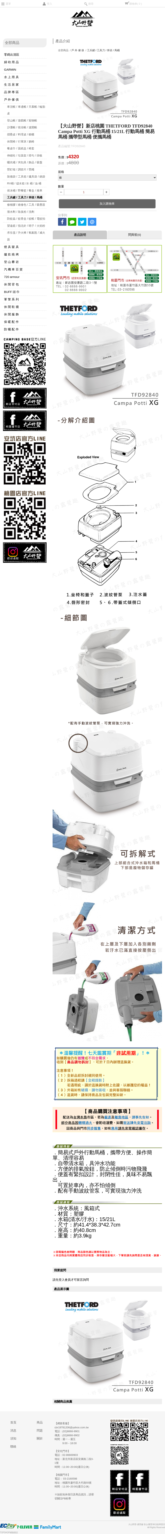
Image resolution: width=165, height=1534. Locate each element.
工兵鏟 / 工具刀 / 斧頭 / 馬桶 (24, 197)
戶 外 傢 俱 (11, 99)
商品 (40, 1422)
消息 (13, 1430)
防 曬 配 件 (11, 329)
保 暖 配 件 (11, 321)
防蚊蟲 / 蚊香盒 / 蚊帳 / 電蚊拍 (26, 218)
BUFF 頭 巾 (12, 292)
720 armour (12, 277)
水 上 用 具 (11, 77)
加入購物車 (107, 203)
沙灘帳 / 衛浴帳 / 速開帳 (22, 127)
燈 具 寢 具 (11, 247)
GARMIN (10, 69)
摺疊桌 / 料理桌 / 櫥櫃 (20, 134)
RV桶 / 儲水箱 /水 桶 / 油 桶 (24, 183)
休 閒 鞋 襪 (11, 307)
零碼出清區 (11, 54)
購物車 (135, 3)
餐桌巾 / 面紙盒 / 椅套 (20, 148)
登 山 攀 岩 (11, 262)
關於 (40, 1438)
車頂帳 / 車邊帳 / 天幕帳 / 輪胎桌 (26, 110)
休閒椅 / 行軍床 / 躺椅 (20, 141)
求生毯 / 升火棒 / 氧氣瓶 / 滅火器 (26, 236)
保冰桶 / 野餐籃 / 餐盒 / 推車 (24, 190)
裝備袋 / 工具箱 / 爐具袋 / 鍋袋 (26, 176)
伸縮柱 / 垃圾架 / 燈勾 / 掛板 (24, 155)
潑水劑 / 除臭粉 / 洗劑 (20, 211)
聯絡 (13, 1446)
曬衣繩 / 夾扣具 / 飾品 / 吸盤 (24, 162)
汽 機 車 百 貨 (13, 269)
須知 (13, 1438)
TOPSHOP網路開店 (9, 1532)
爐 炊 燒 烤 (11, 254)
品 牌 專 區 (11, 92)
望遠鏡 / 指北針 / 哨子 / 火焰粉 (26, 225)
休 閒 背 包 (11, 284)
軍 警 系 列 (11, 299)
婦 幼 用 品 (11, 62)
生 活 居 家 (11, 84)
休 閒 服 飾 (11, 314)
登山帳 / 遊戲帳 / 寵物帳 (22, 120)
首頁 (13, 1422)
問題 (40, 1430)
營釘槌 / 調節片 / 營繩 (20, 169)
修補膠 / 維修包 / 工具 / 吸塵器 (26, 204)
